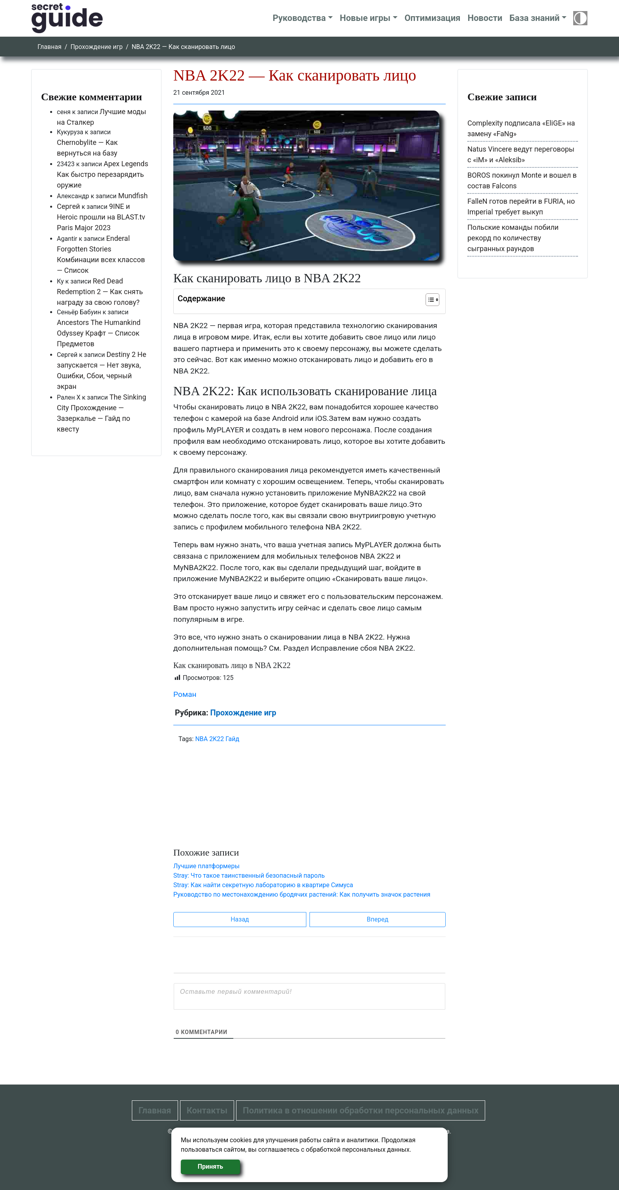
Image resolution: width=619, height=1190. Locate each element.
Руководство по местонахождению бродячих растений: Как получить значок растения (301, 894)
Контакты (207, 1110)
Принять (210, 1166)
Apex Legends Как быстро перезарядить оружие (102, 174)
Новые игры (365, 18)
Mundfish (133, 195)
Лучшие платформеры (206, 866)
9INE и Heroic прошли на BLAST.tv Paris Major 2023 (101, 217)
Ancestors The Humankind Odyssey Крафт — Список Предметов (99, 333)
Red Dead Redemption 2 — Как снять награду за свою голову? (100, 291)
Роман (185, 694)
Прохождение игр (96, 47)
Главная (50, 47)
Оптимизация (433, 18)
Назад (240, 919)
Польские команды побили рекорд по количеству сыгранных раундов (513, 238)
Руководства (299, 18)
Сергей (68, 206)
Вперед (377, 919)
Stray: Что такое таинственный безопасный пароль (249, 875)
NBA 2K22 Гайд (217, 739)
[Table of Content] (432, 299)
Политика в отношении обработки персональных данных (360, 1110)
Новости (484, 18)
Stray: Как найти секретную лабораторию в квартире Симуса (263, 885)
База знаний (534, 18)
